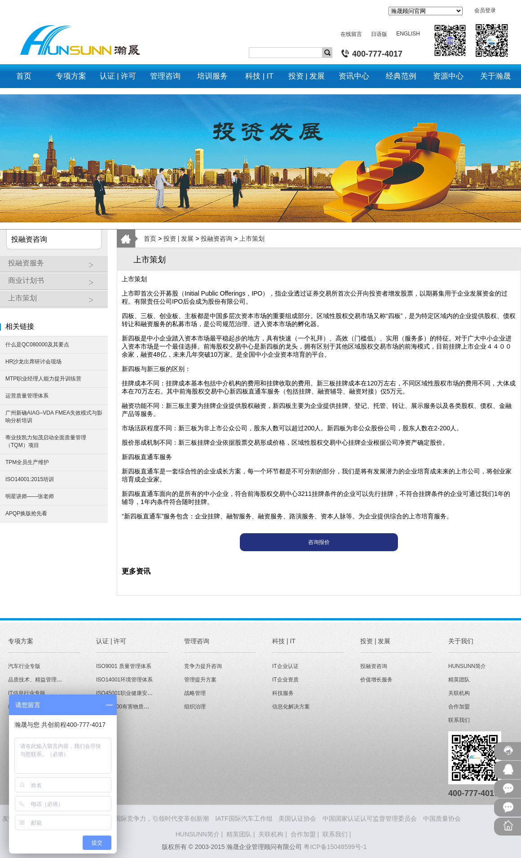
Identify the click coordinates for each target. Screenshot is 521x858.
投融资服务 (55, 266)
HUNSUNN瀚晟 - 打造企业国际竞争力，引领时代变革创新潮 (124, 818)
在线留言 (351, 34)
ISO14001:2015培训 (29, 479)
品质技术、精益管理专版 (37, 680)
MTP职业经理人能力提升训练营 (43, 379)
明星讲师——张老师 (29, 496)
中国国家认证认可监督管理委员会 (369, 818)
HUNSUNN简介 (467, 666)
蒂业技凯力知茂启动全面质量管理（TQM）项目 (45, 441)
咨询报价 (319, 542)
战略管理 (195, 693)
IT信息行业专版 (26, 693)
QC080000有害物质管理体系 (130, 706)
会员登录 (485, 10)
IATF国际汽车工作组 (243, 818)
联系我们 (459, 720)
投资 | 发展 (178, 238)
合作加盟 (459, 706)
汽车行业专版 (24, 666)
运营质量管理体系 (27, 396)
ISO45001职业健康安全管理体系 (135, 693)
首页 (150, 238)
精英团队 (459, 680)
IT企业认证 (285, 666)
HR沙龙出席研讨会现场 (33, 361)
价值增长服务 (376, 680)
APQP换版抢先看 (26, 513)
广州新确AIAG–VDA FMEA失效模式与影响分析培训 (53, 417)
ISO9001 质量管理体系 (123, 666)
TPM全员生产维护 (27, 462)
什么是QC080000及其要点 (37, 344)
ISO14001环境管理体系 (124, 680)
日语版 (379, 34)
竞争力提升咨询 (203, 666)
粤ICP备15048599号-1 (335, 846)
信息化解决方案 (291, 706)
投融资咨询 (216, 238)
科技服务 (283, 693)
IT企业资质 (285, 680)
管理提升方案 (200, 680)
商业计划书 (55, 284)
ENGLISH (408, 34)
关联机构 (459, 693)
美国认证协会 (297, 818)
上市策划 (55, 301)
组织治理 (195, 706)
